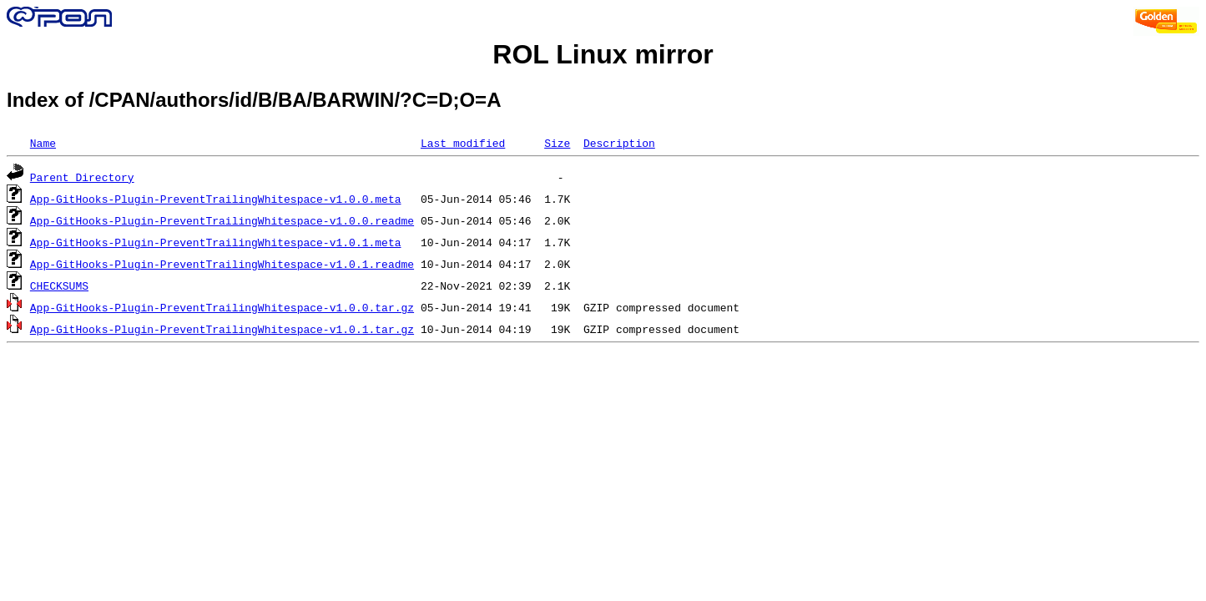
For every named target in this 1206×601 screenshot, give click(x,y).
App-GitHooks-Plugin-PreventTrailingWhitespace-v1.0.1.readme (222, 263)
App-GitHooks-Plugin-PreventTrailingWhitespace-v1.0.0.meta (215, 198)
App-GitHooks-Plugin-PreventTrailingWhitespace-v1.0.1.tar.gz (222, 328)
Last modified (463, 142)
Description (619, 142)
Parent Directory (82, 176)
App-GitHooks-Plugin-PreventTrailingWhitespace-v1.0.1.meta (215, 242)
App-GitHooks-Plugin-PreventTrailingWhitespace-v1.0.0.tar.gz (222, 307)
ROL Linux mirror (602, 54)
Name (43, 142)
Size (557, 142)
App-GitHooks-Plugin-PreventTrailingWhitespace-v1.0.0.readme (222, 220)
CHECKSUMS (59, 285)
